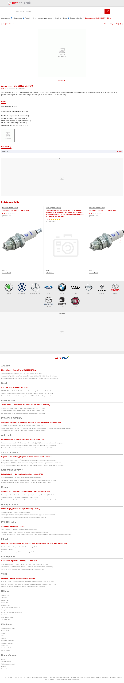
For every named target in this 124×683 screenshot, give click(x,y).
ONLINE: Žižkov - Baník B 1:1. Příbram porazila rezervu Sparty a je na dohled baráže (26, 391)
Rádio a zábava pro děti (8, 664)
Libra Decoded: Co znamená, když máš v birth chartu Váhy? (19, 529)
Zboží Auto (4, 615)
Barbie (3, 633)
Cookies (51, 679)
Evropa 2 (4, 669)
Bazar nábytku (5, 650)
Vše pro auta (17, 18)
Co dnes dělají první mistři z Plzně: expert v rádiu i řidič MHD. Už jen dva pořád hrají (26, 396)
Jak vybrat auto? (6, 619)
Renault (102, 288)
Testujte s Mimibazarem (8, 628)
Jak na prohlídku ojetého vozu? (10, 607)
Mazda (48, 302)
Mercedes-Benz (35, 288)
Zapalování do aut (61, 18)
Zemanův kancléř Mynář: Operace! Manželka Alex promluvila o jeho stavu (23, 413)
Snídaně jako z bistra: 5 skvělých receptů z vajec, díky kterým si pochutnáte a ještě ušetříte (28, 495)
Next (120, 240)
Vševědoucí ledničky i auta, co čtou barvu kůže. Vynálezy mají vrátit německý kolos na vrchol (28, 480)
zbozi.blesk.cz (5, 605)
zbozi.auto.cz (5, 18)
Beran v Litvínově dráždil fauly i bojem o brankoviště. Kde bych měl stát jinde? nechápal (27, 393)
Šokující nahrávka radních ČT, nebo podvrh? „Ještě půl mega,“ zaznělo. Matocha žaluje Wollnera (29, 378)
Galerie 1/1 (62, 81)
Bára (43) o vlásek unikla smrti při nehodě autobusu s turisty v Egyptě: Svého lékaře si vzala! (28, 514)
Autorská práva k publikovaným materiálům (56, 677)
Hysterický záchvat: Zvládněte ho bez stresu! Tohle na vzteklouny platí (22, 425)
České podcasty (6, 661)
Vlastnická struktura (73, 679)
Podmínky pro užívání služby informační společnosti (85, 677)
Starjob (3, 659)
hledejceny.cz (5, 595)
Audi (75, 288)
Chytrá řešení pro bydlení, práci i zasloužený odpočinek (17, 552)
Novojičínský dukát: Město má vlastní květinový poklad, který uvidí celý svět (23, 517)
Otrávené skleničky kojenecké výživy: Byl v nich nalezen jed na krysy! (21, 373)
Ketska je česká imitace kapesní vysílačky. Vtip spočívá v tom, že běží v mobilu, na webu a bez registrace (32, 465)
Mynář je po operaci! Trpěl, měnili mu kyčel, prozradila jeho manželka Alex (23, 586)
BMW (62, 288)
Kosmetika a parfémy (7, 640)
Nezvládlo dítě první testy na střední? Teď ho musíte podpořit (19, 547)
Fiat (75, 302)
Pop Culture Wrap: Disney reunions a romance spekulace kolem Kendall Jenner (24, 532)
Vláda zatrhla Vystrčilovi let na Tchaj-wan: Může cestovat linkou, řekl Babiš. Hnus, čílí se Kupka (29, 376)
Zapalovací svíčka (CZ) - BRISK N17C (16, 210)
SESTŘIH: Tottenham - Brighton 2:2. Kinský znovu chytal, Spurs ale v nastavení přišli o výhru (28, 584)
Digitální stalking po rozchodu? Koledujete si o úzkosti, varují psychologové (23, 430)
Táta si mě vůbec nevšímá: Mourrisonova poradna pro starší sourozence (22, 569)
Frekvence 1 (5, 666)
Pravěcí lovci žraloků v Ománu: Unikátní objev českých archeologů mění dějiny (24, 564)
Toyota (115, 288)
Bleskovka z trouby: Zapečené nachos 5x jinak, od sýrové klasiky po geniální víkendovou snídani (29, 500)
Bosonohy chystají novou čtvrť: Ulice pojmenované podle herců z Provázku (23, 408)
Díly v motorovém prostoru (42, 18)
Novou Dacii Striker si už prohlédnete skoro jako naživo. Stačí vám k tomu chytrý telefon (27, 448)
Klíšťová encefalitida (7, 549)
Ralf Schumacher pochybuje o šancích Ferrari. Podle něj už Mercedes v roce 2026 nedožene (28, 445)
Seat (62, 302)
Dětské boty (4, 645)
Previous (4, 240)
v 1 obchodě (6, 273)
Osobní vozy (5, 600)
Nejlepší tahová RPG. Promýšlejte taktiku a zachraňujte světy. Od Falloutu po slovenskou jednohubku (31, 463)
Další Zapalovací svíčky (10, 208)
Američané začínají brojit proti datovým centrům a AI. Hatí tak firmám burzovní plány (26, 482)
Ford (48, 288)
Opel (88, 288)
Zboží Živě (4, 597)
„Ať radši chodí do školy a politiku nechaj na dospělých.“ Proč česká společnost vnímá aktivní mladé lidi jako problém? (36, 534)
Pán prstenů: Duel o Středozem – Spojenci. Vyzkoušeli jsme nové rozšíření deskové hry (27, 566)
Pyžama (3, 638)
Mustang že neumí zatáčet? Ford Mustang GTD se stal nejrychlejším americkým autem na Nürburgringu (32, 443)
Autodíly (28, 18)
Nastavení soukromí (61, 679)
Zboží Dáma (4, 602)
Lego (2, 635)
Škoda (8, 288)
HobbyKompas (5, 610)
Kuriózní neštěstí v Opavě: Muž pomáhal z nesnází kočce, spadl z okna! (22, 410)
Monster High (5, 631)
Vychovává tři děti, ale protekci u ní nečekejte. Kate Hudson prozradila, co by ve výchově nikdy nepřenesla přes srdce (36, 428)
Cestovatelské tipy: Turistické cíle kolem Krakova (15, 512)
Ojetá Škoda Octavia (7, 617)
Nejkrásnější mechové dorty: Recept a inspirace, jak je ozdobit (19, 497)
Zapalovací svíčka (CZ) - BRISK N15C (103, 210)
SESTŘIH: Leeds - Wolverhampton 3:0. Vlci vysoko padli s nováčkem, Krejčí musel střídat (27, 581)
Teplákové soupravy (7, 643)
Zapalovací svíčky (76, 18)
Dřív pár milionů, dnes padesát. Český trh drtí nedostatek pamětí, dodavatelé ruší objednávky (28, 460)
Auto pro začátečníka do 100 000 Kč (12, 612)
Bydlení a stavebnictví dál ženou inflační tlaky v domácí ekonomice (21, 477)
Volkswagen (22, 288)
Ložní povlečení (6, 648)
